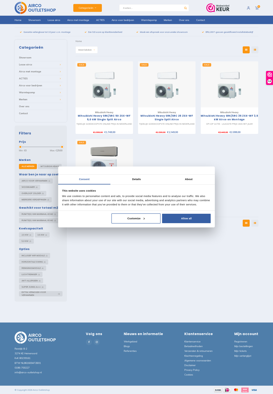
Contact (200, 20)
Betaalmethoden (193, 346)
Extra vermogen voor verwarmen (41, 293)
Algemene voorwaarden (197, 360)
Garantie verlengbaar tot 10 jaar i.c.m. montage (45, 32)
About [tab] (189, 179)
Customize (136, 218)
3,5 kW (42, 234)
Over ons (184, 20)
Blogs (127, 346)
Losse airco (54, 20)
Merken (168, 20)
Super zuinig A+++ (33, 287)
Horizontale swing (34, 261)
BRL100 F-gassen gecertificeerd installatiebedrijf (227, 32)
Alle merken (28, 166)
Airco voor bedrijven (123, 20)
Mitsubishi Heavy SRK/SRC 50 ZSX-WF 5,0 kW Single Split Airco (104, 117)
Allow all (186, 218)
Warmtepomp (149, 20)
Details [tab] (136, 179)
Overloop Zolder (33, 193)
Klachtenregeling (193, 355)
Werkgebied (130, 341)
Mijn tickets (240, 350)
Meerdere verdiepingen (35, 199)
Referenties (130, 350)
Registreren (240, 341)
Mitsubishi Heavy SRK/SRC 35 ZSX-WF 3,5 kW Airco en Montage (229, 117)
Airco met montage (78, 20)
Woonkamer (30, 187)
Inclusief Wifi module (35, 255)
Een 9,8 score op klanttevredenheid (103, 32)
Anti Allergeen (31, 280)
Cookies (188, 374)
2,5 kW (26, 234)
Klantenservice (192, 341)
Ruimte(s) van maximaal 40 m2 (39, 214)
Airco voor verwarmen (36, 180)
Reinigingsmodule (33, 268)
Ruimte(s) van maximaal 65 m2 (39, 220)
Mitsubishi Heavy (50, 166)
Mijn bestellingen (243, 346)
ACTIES (100, 20)
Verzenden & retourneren (198, 350)
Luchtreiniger (31, 274)
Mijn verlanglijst (242, 355)
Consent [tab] (84, 179)
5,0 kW (26, 241)
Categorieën (87, 7)
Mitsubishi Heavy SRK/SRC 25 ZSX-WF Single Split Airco (167, 117)
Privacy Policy (192, 369)
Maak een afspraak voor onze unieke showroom (162, 32)
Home (18, 20)
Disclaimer (190, 365)
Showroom (34, 20)
